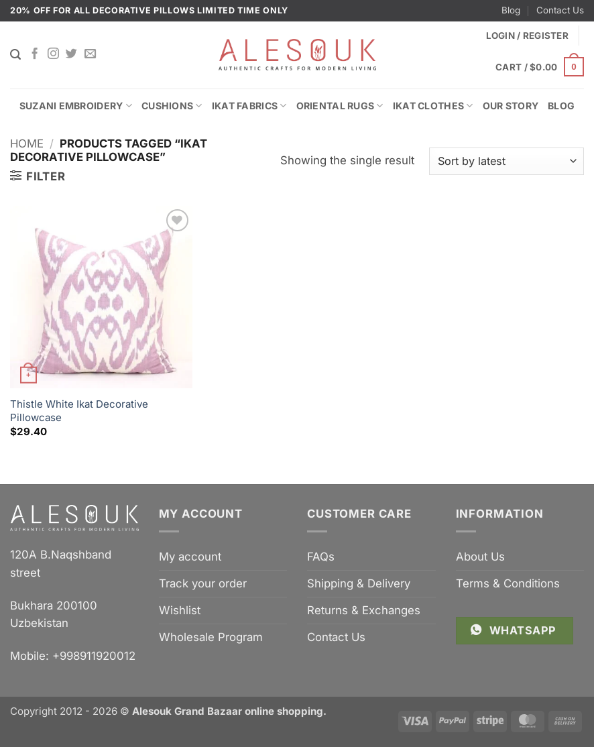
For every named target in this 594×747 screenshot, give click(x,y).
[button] (539, 67)
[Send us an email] (90, 54)
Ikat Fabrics (249, 105)
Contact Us (560, 10)
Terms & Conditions (508, 583)
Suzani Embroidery (75, 105)
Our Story (511, 105)
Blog (510, 10)
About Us (480, 556)
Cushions (171, 105)
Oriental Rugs (339, 105)
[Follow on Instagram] (53, 54)
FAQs (321, 556)
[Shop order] (506, 161)
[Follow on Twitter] (71, 54)
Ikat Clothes (433, 105)
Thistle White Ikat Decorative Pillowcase (79, 411)
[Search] (15, 55)
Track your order (203, 583)
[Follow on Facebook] (34, 54)
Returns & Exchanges (363, 610)
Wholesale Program (211, 637)
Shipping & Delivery (358, 583)
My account (190, 556)
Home (27, 143)
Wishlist (179, 610)
